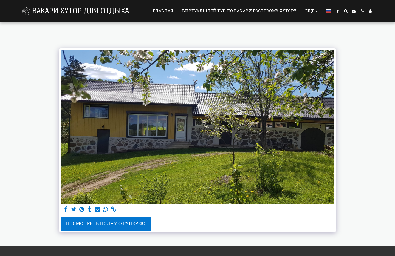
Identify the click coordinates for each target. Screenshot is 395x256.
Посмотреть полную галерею (105, 223)
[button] (337, 11)
